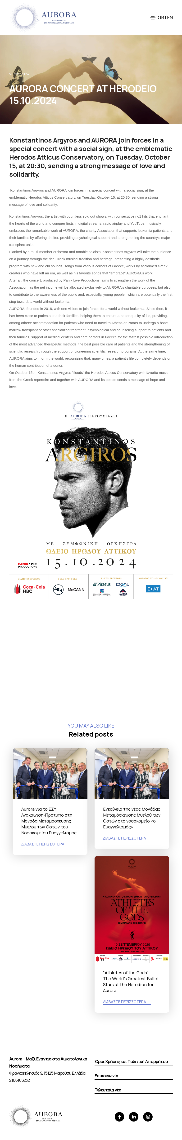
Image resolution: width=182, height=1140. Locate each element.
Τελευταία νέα (108, 1090)
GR (161, 17)
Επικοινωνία (106, 1075)
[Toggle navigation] (152, 17)
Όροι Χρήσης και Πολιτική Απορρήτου (131, 1061)
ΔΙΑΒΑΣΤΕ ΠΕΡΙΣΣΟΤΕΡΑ (42, 844)
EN (170, 17)
